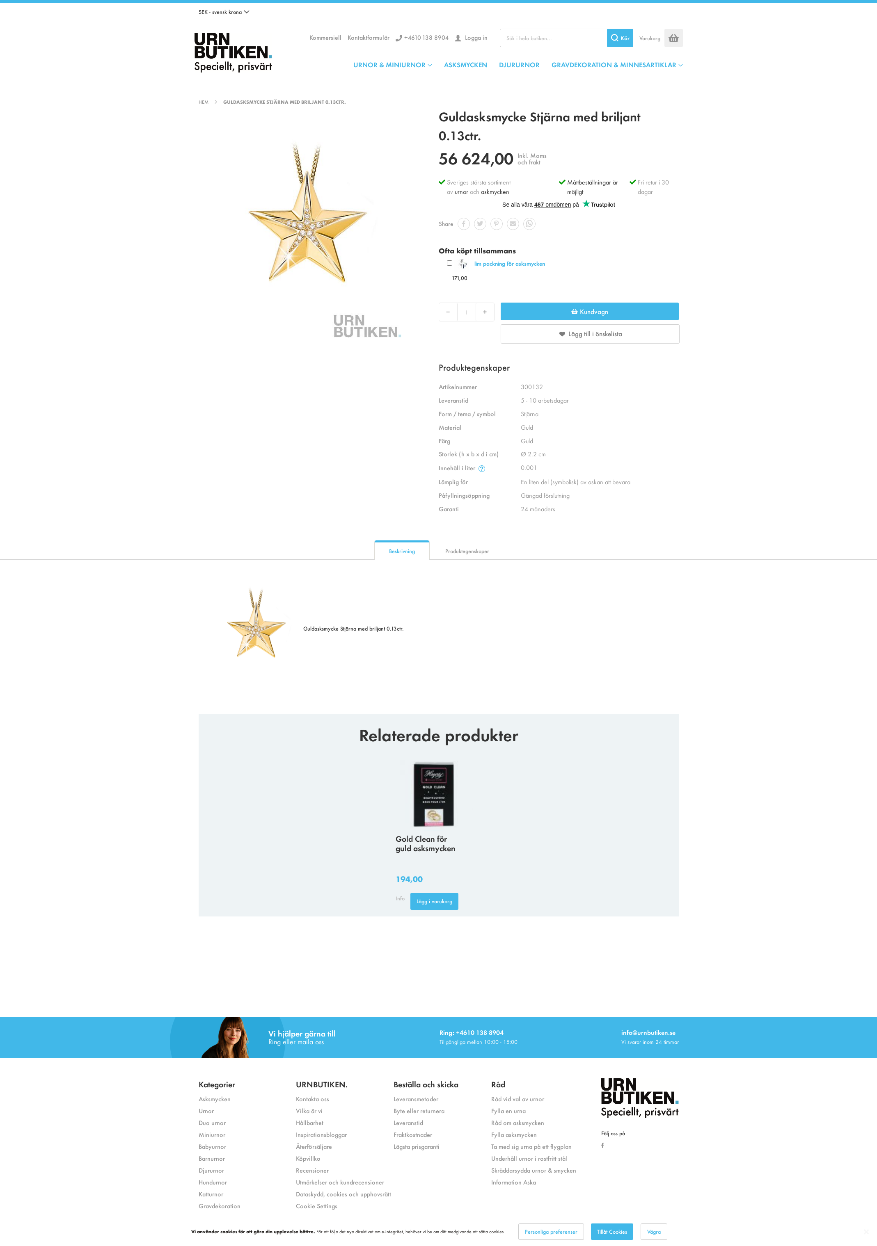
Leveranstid (408, 1122)
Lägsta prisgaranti (417, 1146)
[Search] (620, 38)
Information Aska (513, 1182)
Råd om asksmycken (517, 1122)
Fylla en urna (508, 1110)
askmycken (495, 191)
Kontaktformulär (368, 37)
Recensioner (312, 1170)
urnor (461, 191)
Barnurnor (212, 1158)
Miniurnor (212, 1134)
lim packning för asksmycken (509, 263)
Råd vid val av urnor (517, 1098)
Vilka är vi (309, 1110)
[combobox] (566, 38)
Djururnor (211, 1170)
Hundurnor (213, 1182)
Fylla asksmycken (514, 1134)
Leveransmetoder (416, 1098)
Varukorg (649, 38)
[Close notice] (866, 1232)
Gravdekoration (219, 1205)
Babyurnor (212, 1146)
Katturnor (211, 1193)
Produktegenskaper (467, 551)
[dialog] (438, 1231)
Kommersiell (325, 37)
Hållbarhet (309, 1122)
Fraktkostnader (413, 1134)
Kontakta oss (312, 1098)
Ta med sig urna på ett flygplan (531, 1146)
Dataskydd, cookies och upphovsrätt (343, 1193)
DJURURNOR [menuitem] (519, 64)
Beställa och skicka (426, 1083)
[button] (224, 11)
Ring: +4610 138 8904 (472, 1032)
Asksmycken (215, 1098)
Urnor (206, 1110)
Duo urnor (212, 1122)
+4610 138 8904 (426, 37)
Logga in (475, 37)
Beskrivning (402, 551)
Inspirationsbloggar (321, 1134)
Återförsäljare (314, 1146)
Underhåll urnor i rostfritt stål (529, 1158)
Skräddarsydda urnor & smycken (533, 1170)
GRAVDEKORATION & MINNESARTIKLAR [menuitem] (614, 64)
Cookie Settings (316, 1205)
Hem (203, 101)
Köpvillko (308, 1158)
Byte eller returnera (419, 1110)
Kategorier (217, 1083)
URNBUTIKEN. (322, 1083)
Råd (498, 1083)
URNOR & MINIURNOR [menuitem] (389, 64)
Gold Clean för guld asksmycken (426, 843)
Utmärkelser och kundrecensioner (340, 1182)
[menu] (518, 64)
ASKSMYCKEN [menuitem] (465, 64)
